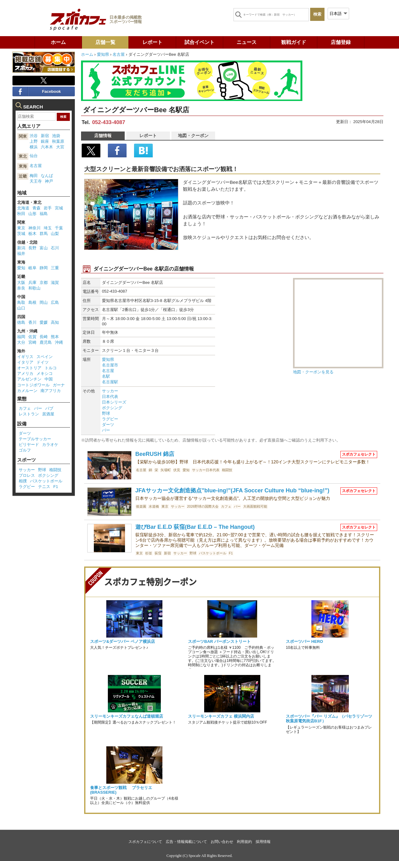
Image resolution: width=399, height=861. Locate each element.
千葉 (59, 228)
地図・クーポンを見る (313, 372)
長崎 (44, 336)
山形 (32, 213)
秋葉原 (58, 141)
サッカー (110, 391)
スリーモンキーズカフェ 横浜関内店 (221, 716)
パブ (49, 408)
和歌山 (34, 288)
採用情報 (263, 841)
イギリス (25, 356)
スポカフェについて (145, 841)
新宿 (167, 553)
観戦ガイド (293, 42)
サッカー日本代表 (205, 470)
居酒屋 (48, 414)
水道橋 (154, 506)
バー (106, 430)
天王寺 (36, 181)
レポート (152, 42)
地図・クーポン (193, 135)
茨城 (21, 233)
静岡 (44, 267)
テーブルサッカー (35, 439)
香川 (32, 322)
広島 (55, 302)
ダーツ (108, 424)
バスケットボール (212, 553)
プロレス (27, 475)
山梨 (55, 233)
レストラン (29, 414)
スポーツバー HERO (304, 641)
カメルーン (27, 390)
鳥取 (21, 302)
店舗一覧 (105, 42)
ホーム (58, 42)
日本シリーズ (114, 402)
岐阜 (32, 267)
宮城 (59, 208)
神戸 (49, 181)
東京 (164, 506)
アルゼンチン (29, 379)
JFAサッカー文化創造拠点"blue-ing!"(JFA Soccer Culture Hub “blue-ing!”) (232, 490)
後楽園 (141, 506)
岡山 (44, 302)
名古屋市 (110, 365)
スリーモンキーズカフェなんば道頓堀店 (126, 716)
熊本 (55, 336)
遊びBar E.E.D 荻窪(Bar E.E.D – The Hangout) (195, 527)
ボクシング (112, 407)
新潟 (21, 248)
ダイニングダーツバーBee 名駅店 (136, 110)
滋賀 (55, 282)
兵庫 (32, 282)
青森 (36, 208)
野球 (106, 413)
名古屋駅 (110, 382)
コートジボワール (33, 385)
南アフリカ (51, 390)
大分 (21, 342)
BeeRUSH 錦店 (154, 454)
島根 (32, 302)
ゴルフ (25, 450)
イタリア (25, 362)
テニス (44, 486)
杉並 (148, 553)
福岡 (21, 336)
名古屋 (119, 54)
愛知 (186, 470)
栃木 (32, 233)
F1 (231, 553)
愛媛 (44, 322)
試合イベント (199, 42)
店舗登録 (341, 42)
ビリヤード (29, 444)
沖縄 (59, 342)
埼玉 (48, 228)
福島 (44, 213)
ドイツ (42, 362)
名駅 (106, 376)
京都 (44, 282)
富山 (44, 248)
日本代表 (110, 396)
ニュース (247, 42)
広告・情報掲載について (186, 841)
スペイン (44, 356)
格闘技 (227, 470)
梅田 (34, 175)
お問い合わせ (222, 841)
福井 (21, 253)
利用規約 (244, 841)
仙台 (34, 155)
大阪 (21, 282)
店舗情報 (103, 135)
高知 (55, 322)
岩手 (48, 208)
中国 (49, 379)
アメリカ (25, 373)
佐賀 (32, 336)
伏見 (176, 470)
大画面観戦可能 (255, 506)
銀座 (45, 141)
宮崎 (32, 342)
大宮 (60, 147)
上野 (34, 141)
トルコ (51, 368)
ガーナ (59, 385)
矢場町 (166, 470)
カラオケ (50, 444)
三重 (55, 267)
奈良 (21, 288)
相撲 (23, 481)
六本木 (47, 147)
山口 (21, 308)
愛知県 (103, 54)
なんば (47, 175)
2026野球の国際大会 (203, 506)
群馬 (44, 233)
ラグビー (110, 419)
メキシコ (44, 373)
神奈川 (34, 228)
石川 (55, 248)
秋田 (21, 213)
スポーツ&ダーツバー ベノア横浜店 (122, 641)
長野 (32, 248)
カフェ (226, 506)
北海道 (23, 208)
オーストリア (29, 368)
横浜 (34, 147)
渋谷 (34, 135)
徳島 (21, 322)
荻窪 (158, 553)
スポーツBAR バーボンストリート (219, 641)
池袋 (56, 135)
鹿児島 (46, 342)
